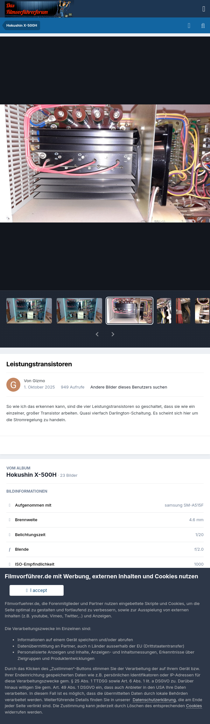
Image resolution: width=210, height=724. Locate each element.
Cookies (194, 705)
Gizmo (38, 364)
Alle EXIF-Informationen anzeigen (104, 566)
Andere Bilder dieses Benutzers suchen (128, 370)
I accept (36, 590)
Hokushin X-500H (31, 458)
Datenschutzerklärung (154, 699)
